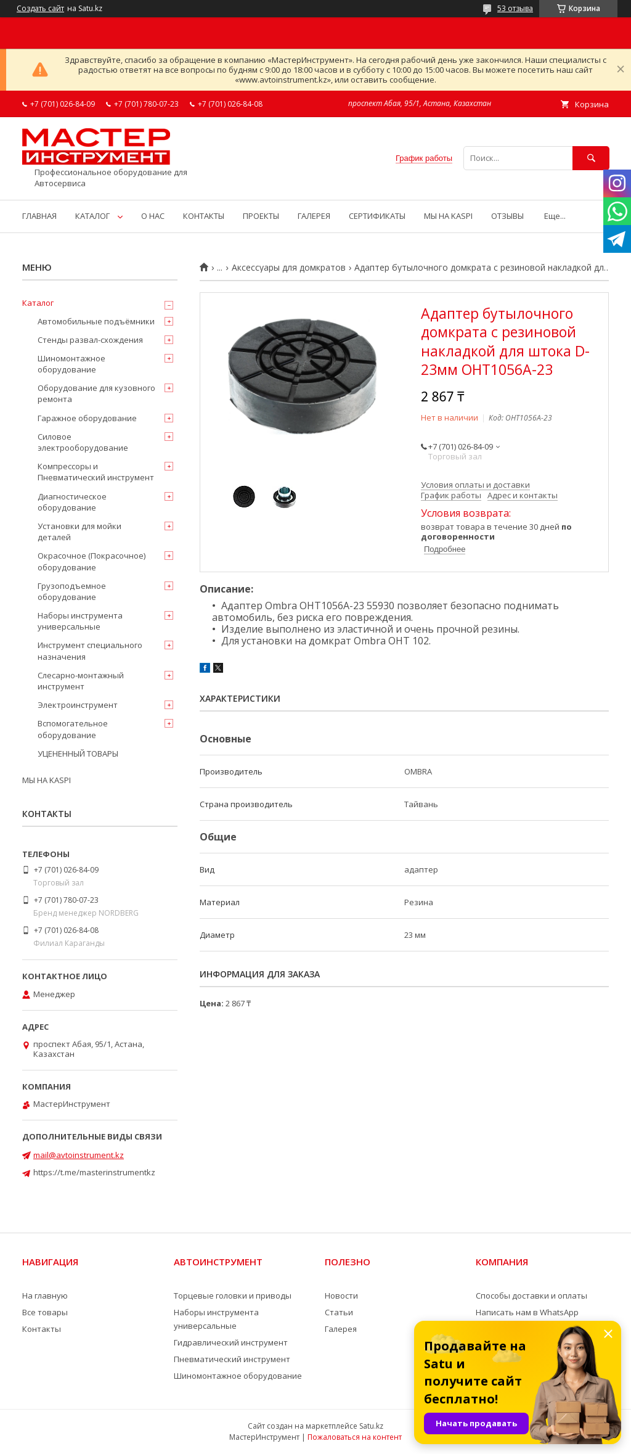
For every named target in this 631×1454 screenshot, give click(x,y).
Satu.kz (371, 1426)
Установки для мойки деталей (79, 531)
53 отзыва (515, 8)
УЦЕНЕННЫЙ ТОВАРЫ (78, 753)
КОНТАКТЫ (203, 215)
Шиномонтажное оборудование (71, 364)
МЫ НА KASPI (448, 215)
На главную (45, 1295)
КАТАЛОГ (92, 215)
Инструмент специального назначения (90, 650)
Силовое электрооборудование (83, 442)
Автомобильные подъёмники (96, 321)
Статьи (339, 1312)
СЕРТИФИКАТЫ (377, 215)
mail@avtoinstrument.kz (78, 1155)
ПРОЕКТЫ (261, 215)
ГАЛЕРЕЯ (314, 215)
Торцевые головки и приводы (232, 1295)
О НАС (153, 215)
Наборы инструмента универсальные (80, 621)
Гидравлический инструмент (231, 1342)
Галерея (341, 1328)
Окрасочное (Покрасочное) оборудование (91, 561)
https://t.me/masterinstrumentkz (94, 1172)
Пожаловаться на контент (354, 1437)
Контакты (41, 1328)
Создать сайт (40, 8)
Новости (341, 1295)
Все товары (45, 1312)
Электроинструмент (78, 704)
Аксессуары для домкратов (289, 268)
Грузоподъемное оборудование (72, 591)
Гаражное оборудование (87, 418)
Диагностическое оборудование (72, 502)
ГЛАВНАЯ (39, 215)
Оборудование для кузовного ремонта (96, 393)
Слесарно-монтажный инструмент (81, 681)
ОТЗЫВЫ (507, 215)
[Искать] (590, 158)
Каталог (38, 302)
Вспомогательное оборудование (73, 729)
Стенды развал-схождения (90, 339)
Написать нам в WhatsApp (527, 1312)
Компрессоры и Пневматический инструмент (96, 472)
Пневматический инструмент (232, 1359)
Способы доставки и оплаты (531, 1295)
